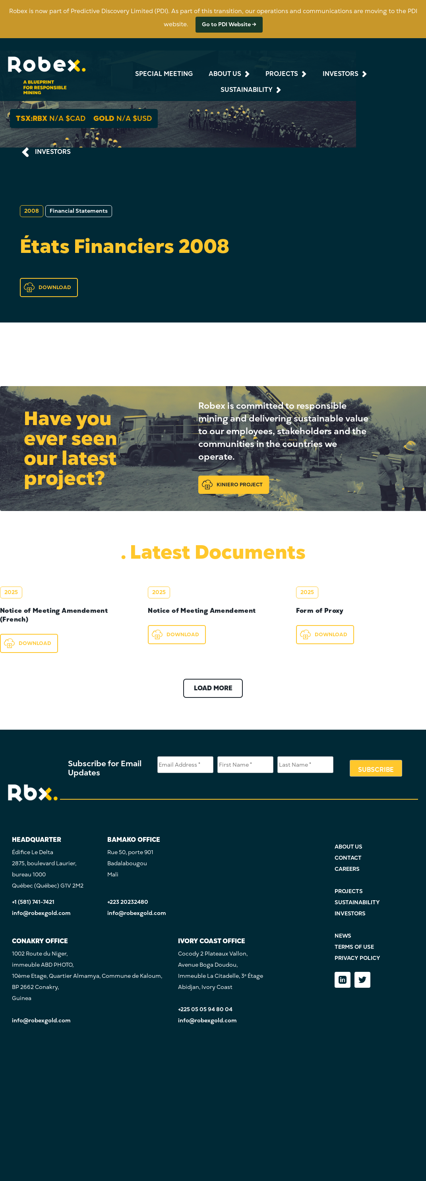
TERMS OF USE (354, 947)
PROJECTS (349, 891)
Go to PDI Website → (229, 24)
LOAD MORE (213, 688)
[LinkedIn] (342, 980)
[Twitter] (362, 980)
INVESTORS (53, 152)
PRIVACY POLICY (357, 958)
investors (340, 74)
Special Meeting (164, 74)
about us (225, 74)
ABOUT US (348, 847)
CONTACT (348, 858)
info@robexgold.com (41, 913)
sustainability (247, 89)
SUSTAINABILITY (357, 902)
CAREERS (347, 869)
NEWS (343, 936)
